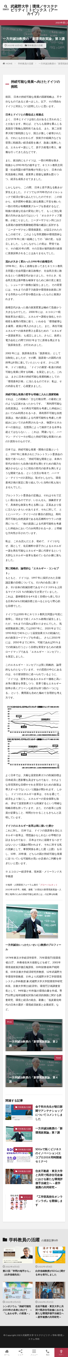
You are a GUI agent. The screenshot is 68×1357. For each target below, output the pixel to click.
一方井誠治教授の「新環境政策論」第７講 (49, 1130)
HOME (9, 63)
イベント (27, 1197)
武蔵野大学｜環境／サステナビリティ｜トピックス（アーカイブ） (34, 10)
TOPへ (61, 1352)
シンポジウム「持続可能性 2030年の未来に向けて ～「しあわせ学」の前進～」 (17, 1310)
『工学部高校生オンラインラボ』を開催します (49, 1200)
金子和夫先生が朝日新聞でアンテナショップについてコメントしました (49, 1112)
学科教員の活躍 (35, 45)
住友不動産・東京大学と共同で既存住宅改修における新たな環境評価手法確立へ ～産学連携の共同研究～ (49, 1179)
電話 (47, 1352)
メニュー (34, 1352)
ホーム (7, 1352)
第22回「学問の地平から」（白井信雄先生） (17, 1272)
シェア (20, 1352)
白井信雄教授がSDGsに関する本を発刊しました (50, 1272)
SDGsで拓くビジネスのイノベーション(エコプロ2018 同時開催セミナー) (48, 1155)
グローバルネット (49, 884)
